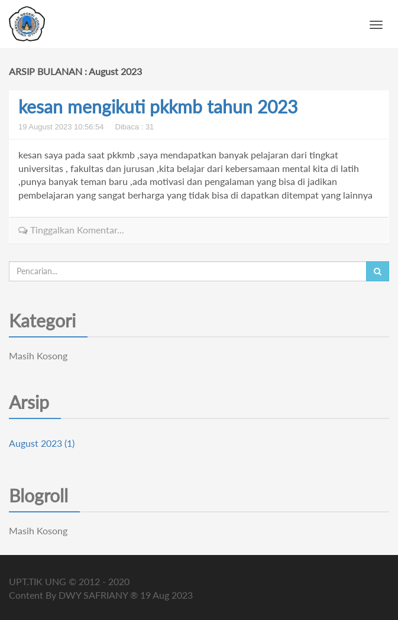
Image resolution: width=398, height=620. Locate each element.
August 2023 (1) (42, 443)
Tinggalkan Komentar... (71, 229)
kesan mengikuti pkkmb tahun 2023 (157, 106)
